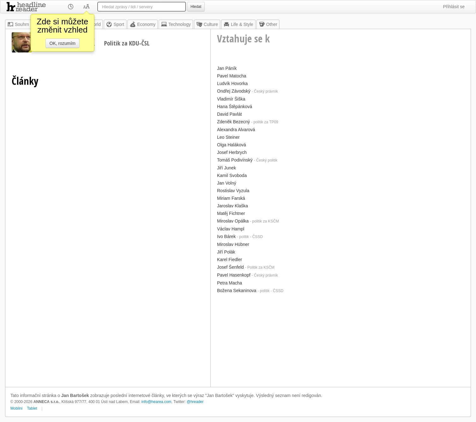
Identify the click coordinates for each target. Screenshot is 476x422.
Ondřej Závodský (233, 91)
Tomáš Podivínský (235, 159)
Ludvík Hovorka (232, 83)
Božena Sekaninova (236, 290)
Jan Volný (226, 183)
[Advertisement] (340, 339)
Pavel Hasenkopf (233, 275)
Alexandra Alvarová (236, 129)
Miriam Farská (231, 198)
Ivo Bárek (226, 236)
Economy (143, 24)
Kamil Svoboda (232, 175)
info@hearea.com (156, 402)
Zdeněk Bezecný (233, 121)
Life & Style (238, 24)
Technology (176, 24)
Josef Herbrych (232, 152)
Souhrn (18, 24)
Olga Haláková (231, 144)
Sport (115, 24)
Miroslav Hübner (233, 244)
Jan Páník (227, 68)
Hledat (196, 6)
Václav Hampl (230, 228)
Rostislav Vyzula (233, 190)
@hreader (195, 402)
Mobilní (16, 408)
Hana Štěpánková (234, 106)
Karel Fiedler (229, 259)
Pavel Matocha (231, 75)
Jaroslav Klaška (232, 205)
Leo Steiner (228, 137)
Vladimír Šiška (231, 98)
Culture (207, 24)
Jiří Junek (226, 167)
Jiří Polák (226, 251)
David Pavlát (229, 114)
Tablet (32, 408)
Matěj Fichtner (231, 213)
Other (268, 24)
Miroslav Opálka (233, 220)
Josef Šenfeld (230, 267)
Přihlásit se (454, 6)
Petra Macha (229, 282)
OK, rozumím (62, 43)
